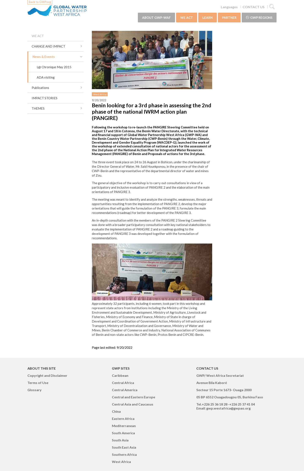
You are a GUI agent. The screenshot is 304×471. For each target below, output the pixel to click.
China (116, 411)
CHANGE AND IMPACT (48, 46)
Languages (229, 7)
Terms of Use (37, 383)
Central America (124, 390)
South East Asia (124, 447)
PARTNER (229, 17)
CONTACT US (254, 7)
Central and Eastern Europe (133, 397)
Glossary (34, 390)
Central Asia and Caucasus (132, 404)
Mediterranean (124, 426)
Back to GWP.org (40, 2)
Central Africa (123, 383)
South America (123, 433)
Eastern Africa (123, 419)
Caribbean (120, 375)
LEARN (207, 17)
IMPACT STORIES (44, 98)
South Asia (120, 440)
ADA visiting (46, 77)
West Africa (99, 94)
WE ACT (186, 17)
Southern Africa (124, 454)
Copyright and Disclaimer (47, 375)
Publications (40, 88)
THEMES (38, 108)
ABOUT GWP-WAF (156, 17)
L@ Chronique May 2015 (54, 67)
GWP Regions (259, 17)
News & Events (44, 57)
